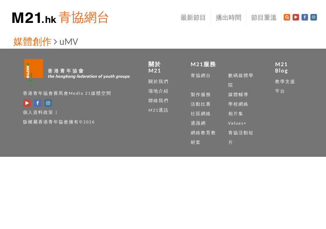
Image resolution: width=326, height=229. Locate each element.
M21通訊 (158, 110)
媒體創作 (32, 41)
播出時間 (228, 17)
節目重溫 (264, 17)
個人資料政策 (38, 112)
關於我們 (158, 81)
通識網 (198, 123)
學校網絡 (238, 104)
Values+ (237, 123)
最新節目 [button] (193, 17)
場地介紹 (158, 91)
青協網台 (84, 17)
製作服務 (201, 94)
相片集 (236, 113)
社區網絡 (201, 113)
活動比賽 (201, 104)
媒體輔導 (238, 94)
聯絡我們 (158, 100)
